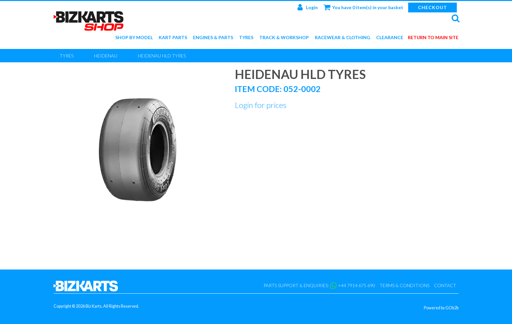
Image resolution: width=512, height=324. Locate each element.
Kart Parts (173, 38)
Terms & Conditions (404, 285)
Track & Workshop (284, 38)
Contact (445, 285)
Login (307, 7)
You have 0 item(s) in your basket (363, 7)
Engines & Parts (213, 38)
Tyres (246, 38)
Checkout (432, 7)
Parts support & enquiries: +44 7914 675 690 (319, 285)
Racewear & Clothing (342, 38)
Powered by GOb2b (441, 307)
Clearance (389, 38)
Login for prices (260, 104)
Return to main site (433, 38)
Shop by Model (134, 38)
